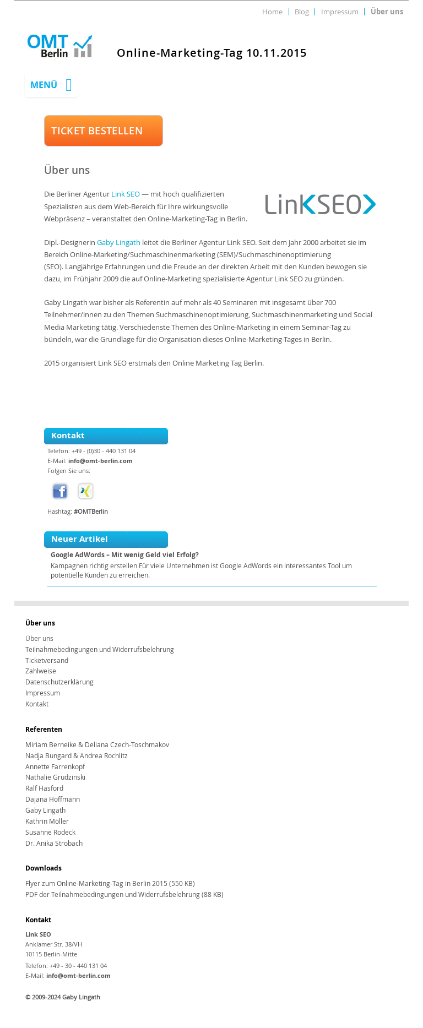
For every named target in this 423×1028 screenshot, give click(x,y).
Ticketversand (46, 660)
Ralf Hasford (44, 788)
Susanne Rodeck (50, 832)
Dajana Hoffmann (52, 799)
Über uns (387, 11)
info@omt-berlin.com (100, 461)
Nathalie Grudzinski (55, 777)
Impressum (340, 11)
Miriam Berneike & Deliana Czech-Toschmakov (97, 745)
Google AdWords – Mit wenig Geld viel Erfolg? (125, 554)
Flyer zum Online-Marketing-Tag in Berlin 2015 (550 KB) (110, 883)
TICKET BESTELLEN (97, 130)
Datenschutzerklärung (59, 682)
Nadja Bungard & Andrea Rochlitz (76, 756)
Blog (302, 11)
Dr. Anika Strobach (54, 843)
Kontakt (36, 704)
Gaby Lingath (118, 242)
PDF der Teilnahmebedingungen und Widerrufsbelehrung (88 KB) (124, 894)
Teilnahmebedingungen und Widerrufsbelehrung (99, 649)
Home (272, 11)
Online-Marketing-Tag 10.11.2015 (212, 53)
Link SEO (125, 194)
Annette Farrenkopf (55, 767)
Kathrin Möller (47, 821)
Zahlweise (40, 671)
